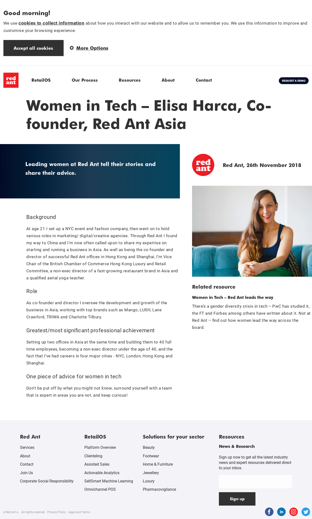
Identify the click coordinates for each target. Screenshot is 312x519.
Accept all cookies (33, 48)
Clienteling (93, 456)
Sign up (237, 498)
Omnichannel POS (100, 489)
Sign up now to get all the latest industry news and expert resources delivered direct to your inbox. (255, 462)
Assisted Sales (96, 464)
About (168, 80)
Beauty (149, 447)
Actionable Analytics (101, 472)
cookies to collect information (51, 23)
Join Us (26, 472)
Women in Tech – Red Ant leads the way (232, 297)
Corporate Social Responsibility (47, 481)
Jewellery (151, 472)
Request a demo (293, 80)
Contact (204, 80)
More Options (89, 48)
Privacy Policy (56, 512)
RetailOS (40, 80)
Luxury (149, 481)
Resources (130, 80)
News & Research (237, 446)
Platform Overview (100, 447)
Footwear (151, 456)
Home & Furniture (158, 464)
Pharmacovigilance (159, 489)
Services (27, 447)
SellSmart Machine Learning (108, 481)
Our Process (85, 80)
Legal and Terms (79, 512)
